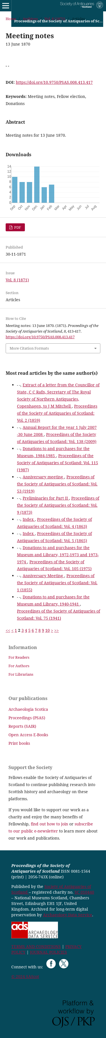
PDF (17, 227)
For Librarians (20, 674)
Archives (30, 18)
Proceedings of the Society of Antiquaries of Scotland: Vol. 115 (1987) (57, 462)
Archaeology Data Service (67, 914)
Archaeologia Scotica (28, 709)
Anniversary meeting (43, 477)
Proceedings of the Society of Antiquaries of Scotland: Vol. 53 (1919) (57, 484)
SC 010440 (84, 892)
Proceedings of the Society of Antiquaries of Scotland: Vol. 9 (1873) (58, 505)
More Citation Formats (29, 348)
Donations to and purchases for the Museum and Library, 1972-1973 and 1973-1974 (58, 554)
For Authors (18, 665)
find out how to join (49, 824)
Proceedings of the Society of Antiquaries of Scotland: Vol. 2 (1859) (57, 413)
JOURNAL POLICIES (48, 952)
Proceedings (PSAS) (26, 717)
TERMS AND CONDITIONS (36, 946)
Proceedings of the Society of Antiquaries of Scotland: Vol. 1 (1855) (57, 582)
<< (8, 630)
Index (29, 519)
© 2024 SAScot (25, 976)
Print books (19, 743)
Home (11, 18)
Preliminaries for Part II (46, 498)
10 (47, 630)
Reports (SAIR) (22, 726)
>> (56, 630)
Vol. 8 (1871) (54, 18)
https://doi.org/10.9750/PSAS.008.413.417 (54, 82)
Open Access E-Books (28, 734)
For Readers (18, 657)
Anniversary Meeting (43, 575)
